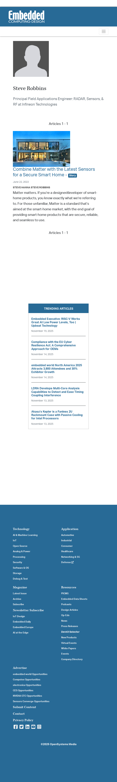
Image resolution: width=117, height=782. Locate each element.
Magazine (20, 587)
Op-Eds (65, 615)
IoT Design (19, 616)
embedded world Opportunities (30, 674)
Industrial (66, 540)
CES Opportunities (23, 690)
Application (69, 529)
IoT (14, 540)
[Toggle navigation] (103, 31)
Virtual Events (69, 643)
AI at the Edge (20, 633)
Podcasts (66, 604)
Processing (19, 557)
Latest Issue (20, 593)
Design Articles (69, 610)
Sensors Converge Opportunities (31, 701)
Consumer (67, 546)
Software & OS (21, 568)
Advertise (20, 668)
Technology (21, 529)
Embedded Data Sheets (74, 599)
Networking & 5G (70, 557)
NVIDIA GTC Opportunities (27, 696)
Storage (17, 573)
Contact (19, 714)
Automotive (67, 535)
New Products (69, 637)
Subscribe (18, 604)
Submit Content (24, 707)
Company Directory (71, 659)
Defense (67, 562)
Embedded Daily (22, 622)
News (64, 621)
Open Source (20, 546)
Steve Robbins (40, 187)
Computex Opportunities (26, 680)
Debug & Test (20, 579)
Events (65, 654)
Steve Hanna (21, 187)
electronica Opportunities (27, 685)
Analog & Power (21, 551)
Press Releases (69, 626)
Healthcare (67, 551)
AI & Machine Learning (25, 535)
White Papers (68, 648)
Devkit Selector (70, 632)
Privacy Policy (23, 720)
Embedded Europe (23, 627)
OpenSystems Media (63, 744)
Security (17, 562)
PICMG (65, 593)
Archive (17, 599)
